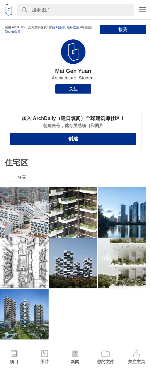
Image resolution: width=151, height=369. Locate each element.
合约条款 (59, 27)
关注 (73, 88)
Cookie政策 (13, 31)
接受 (122, 29)
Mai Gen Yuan (73, 71)
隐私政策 (73, 27)
